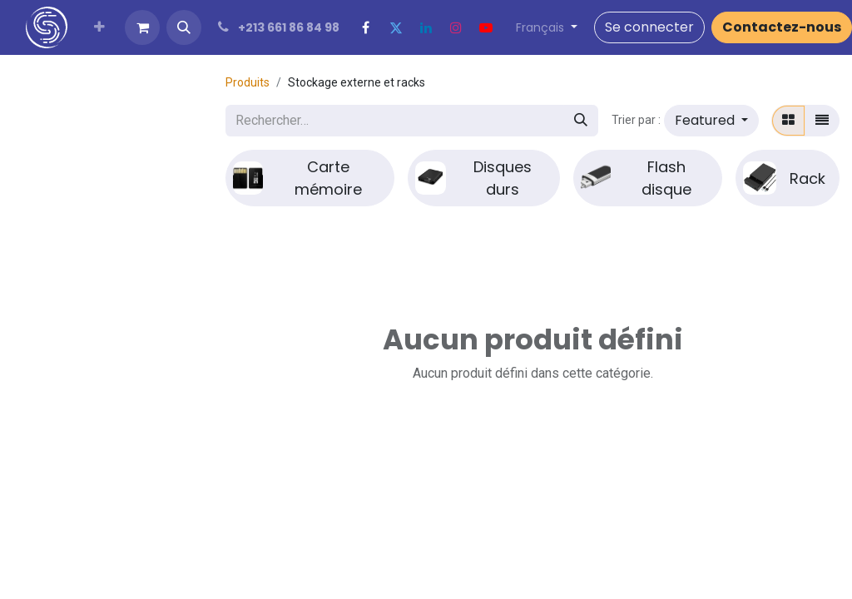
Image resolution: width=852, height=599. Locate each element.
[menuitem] (99, 27)
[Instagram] (456, 27)
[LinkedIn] (426, 27)
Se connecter (649, 27)
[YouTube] (486, 27)
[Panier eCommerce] (142, 27)
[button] (183, 27)
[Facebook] (366, 27)
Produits (247, 82)
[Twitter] (396, 27)
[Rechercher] (580, 120)
